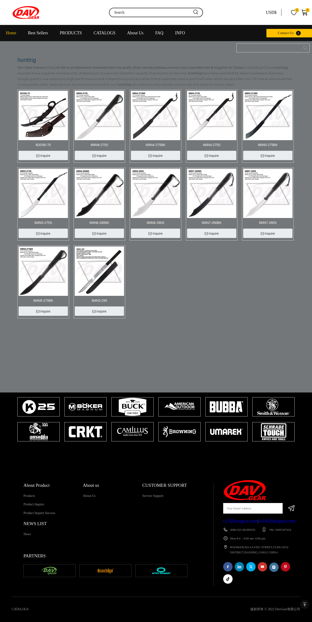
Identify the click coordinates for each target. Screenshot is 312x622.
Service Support (153, 496)
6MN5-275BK (268, 145)
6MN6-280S (155, 223)
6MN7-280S (268, 223)
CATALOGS (105, 33)
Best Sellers (38, 33)
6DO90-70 (43, 145)
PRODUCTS (71, 33)
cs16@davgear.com (276, 520)
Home (11, 33)
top (304, 604)
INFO (180, 33)
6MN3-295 (99, 300)
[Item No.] (269, 48)
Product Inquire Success (39, 513)
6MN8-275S (99, 145)
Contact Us (285, 33)
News (27, 534)
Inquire (43, 156)
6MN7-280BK (212, 223)
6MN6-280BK (99, 223)
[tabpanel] (38, 420)
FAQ (159, 33)
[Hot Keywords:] (305, 48)
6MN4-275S (212, 145)
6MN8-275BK (43, 300)
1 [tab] (153, 450)
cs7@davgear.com (240, 520)
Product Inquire (33, 504)
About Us (135, 33)
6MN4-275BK (155, 145)
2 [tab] (160, 450)
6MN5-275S (43, 223)
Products (29, 496)
